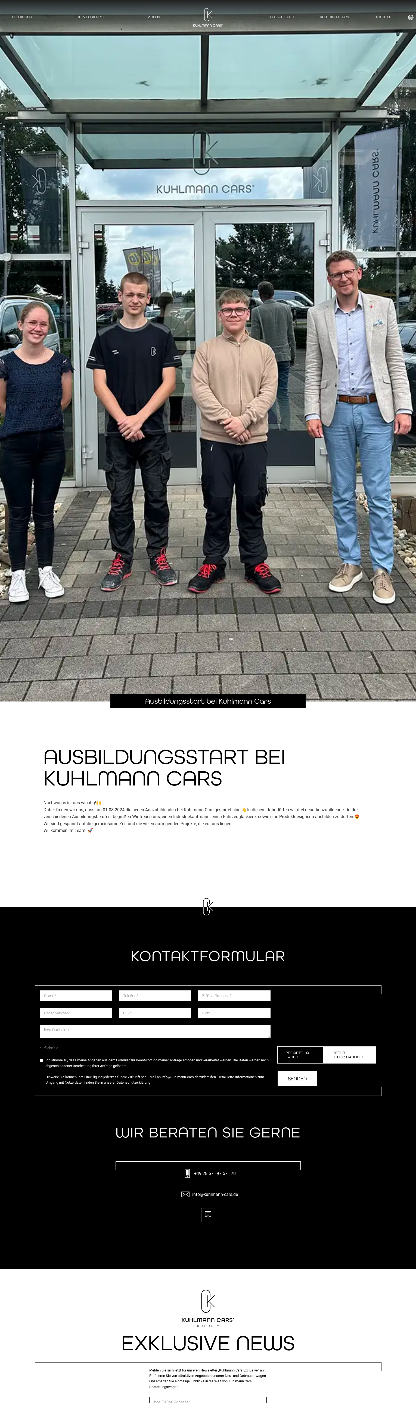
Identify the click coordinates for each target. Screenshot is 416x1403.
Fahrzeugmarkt (90, 17)
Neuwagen (22, 17)
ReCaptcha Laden (297, 1055)
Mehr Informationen (349, 1055)
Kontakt (382, 17)
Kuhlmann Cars (334, 17)
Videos (154, 17)
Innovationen (281, 17)
